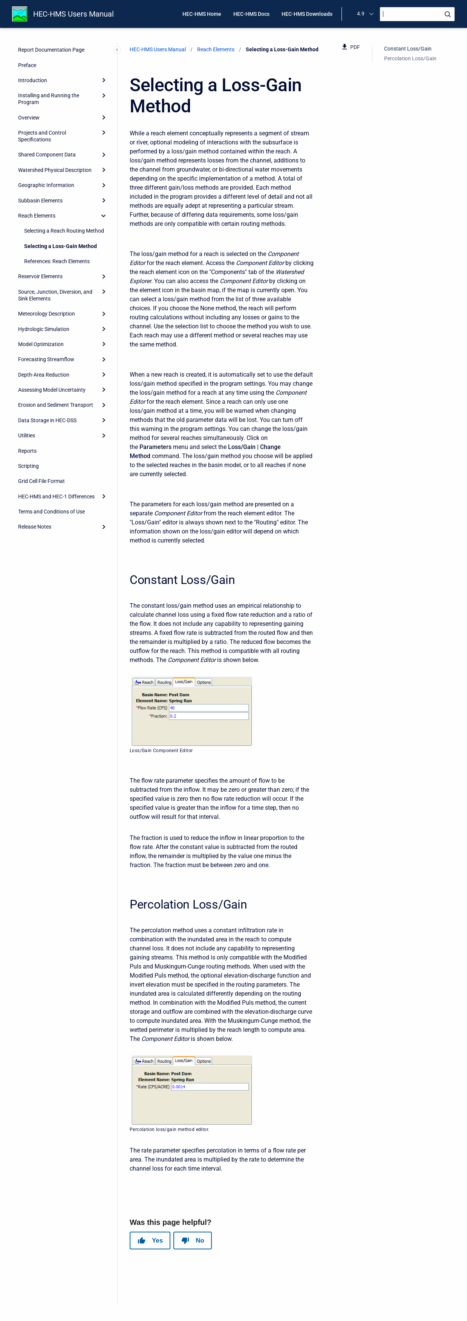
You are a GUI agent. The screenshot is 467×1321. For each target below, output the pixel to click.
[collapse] (103, 215)
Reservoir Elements (40, 276)
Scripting (28, 466)
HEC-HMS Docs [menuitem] (251, 14)
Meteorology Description (46, 314)
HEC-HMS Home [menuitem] (201, 14)
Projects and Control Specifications (42, 136)
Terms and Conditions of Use (51, 512)
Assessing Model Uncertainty (52, 390)
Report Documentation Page (51, 50)
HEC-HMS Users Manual (73, 13)
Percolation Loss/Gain (410, 58)
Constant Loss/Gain (408, 49)
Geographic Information (46, 185)
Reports (27, 451)
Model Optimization (41, 344)
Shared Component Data (47, 155)
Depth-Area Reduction (43, 375)
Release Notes (34, 527)
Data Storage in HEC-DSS (47, 420)
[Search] (417, 14)
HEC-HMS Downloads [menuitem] (307, 14)
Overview (29, 118)
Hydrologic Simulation (43, 329)
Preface (27, 65)
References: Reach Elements (57, 261)
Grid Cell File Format (41, 481)
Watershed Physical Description (55, 170)
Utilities (26, 435)
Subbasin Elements (40, 201)
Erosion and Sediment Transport (55, 405)
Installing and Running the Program (48, 98)
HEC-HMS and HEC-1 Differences (56, 496)
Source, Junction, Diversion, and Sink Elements (55, 295)
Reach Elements (36, 216)
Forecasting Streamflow (46, 359)
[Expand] (103, 80)
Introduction (32, 80)
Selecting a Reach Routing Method (64, 231)
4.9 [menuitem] (360, 14)
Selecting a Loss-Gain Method (60, 246)
